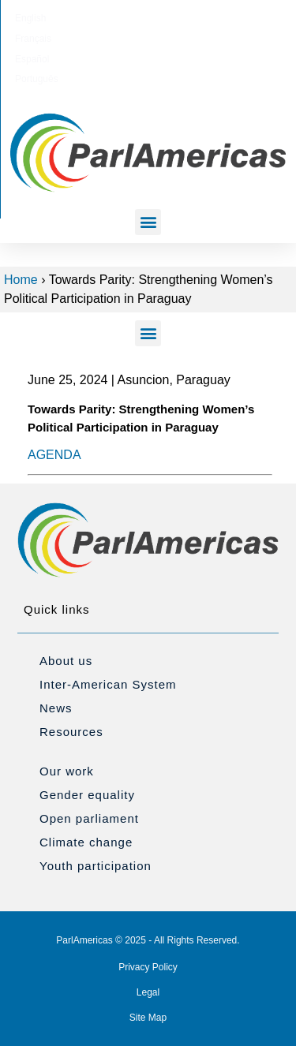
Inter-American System (108, 684)
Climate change (86, 842)
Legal (148, 992)
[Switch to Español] (168, 18)
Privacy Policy (148, 967)
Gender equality (87, 794)
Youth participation (95, 865)
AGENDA (54, 454)
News (56, 708)
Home (21, 279)
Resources (71, 731)
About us (65, 660)
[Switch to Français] (117, 18)
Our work (66, 771)
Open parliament (89, 818)
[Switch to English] (67, 18)
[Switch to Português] (223, 18)
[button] (148, 222)
